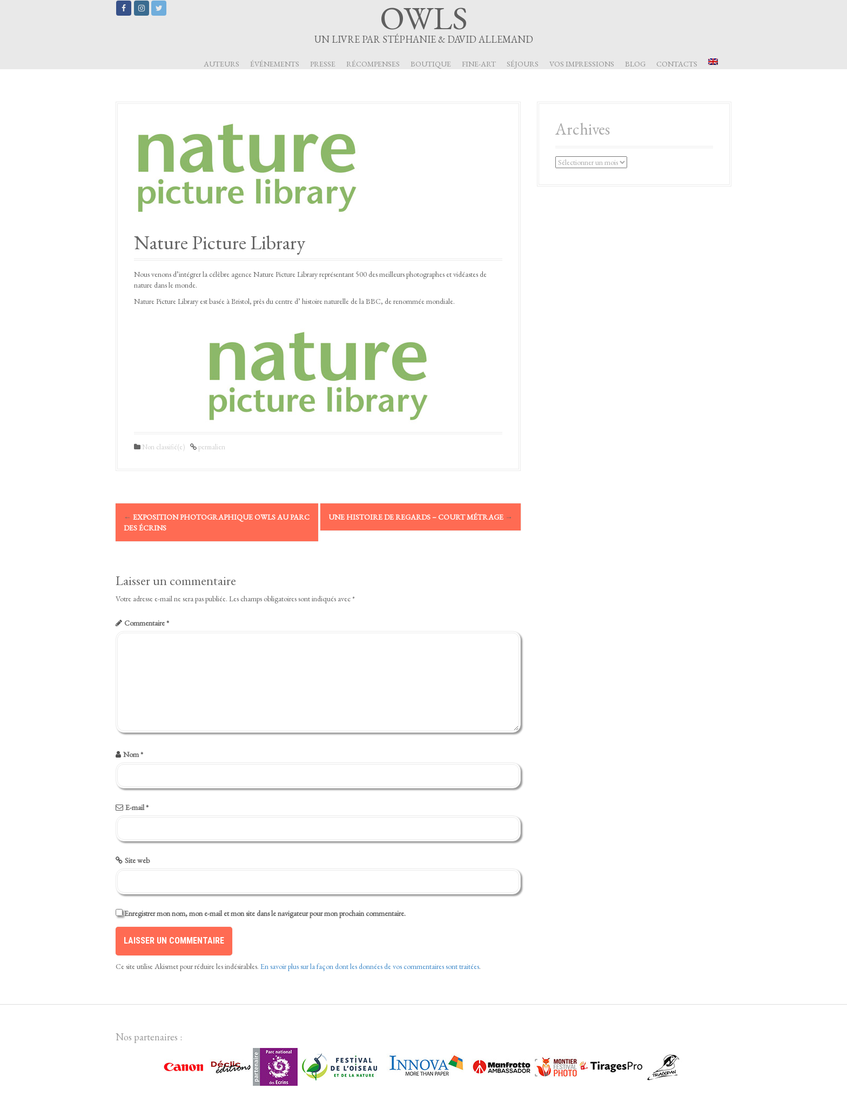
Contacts (676, 64)
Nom (133, 754)
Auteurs (221, 64)
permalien (211, 447)
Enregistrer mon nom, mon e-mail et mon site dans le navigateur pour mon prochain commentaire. (265, 913)
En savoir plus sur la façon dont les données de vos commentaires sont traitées (369, 966)
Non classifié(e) (163, 447)
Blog (635, 64)
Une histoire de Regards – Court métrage (420, 517)
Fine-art (479, 64)
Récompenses (373, 64)
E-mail (137, 807)
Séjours (523, 64)
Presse (322, 64)
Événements (274, 64)
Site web (137, 860)
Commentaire (146, 623)
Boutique (431, 64)
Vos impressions (581, 64)
